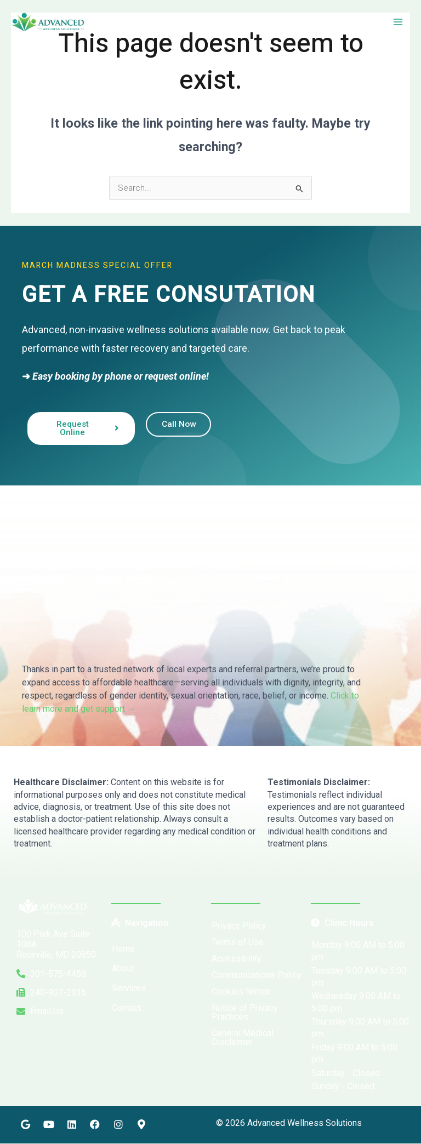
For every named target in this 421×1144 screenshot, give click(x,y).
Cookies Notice (241, 991)
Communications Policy (256, 975)
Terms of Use (238, 942)
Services (135, 988)
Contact (126, 1008)
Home (123, 948)
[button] (160, 988)
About (123, 968)
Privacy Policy (239, 925)
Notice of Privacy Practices (245, 1012)
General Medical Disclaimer (243, 1037)
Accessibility (236, 958)
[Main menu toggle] (398, 23)
